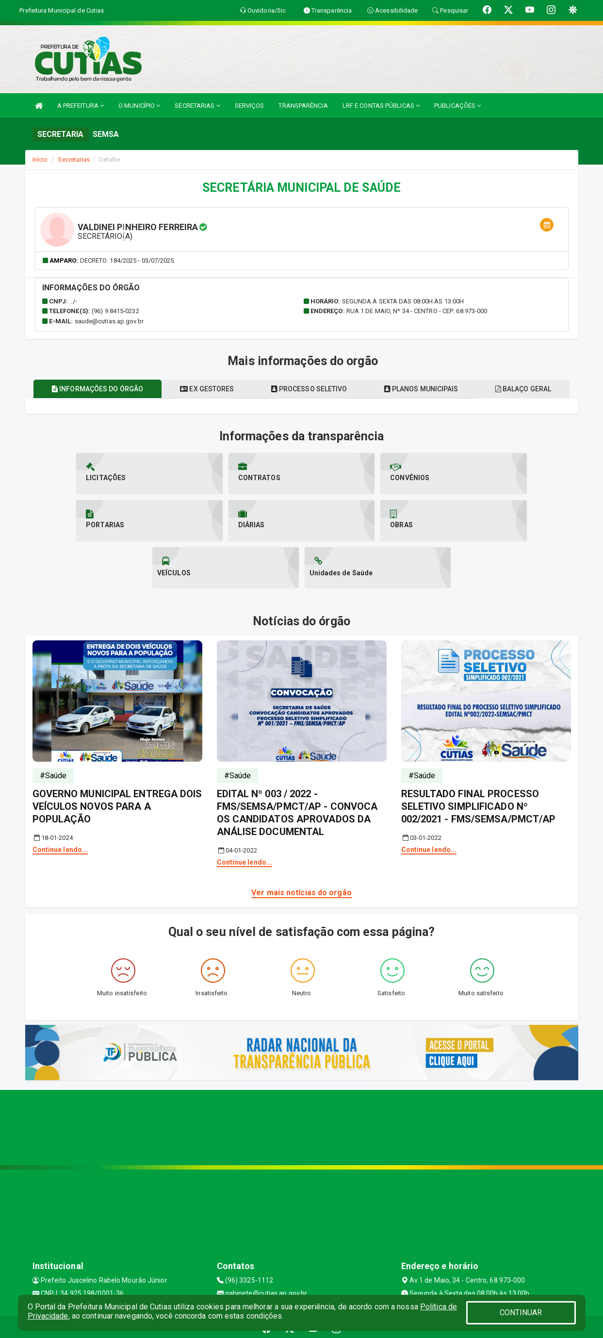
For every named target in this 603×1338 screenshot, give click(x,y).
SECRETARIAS (197, 105)
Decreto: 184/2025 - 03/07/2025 (127, 260)
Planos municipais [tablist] (473, 407)
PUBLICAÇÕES (457, 105)
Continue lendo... (60, 821)
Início (40, 159)
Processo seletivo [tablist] (357, 407)
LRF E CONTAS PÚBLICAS (381, 105)
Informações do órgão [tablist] (138, 407)
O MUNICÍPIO (139, 105)
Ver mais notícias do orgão (301, 864)
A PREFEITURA (80, 105)
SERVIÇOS (249, 105)
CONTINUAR (521, 1312)
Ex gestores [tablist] (251, 407)
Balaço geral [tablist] (301, 389)
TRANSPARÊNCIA (302, 105)
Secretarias (74, 159)
